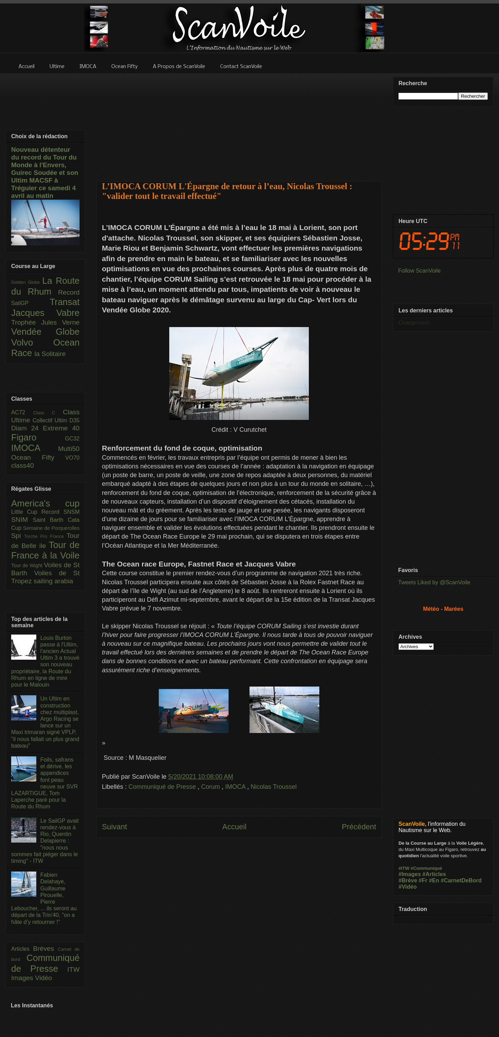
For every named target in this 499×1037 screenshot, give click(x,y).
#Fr (423, 880)
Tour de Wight (27, 565)
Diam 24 (27, 428)
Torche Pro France (45, 536)
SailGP (30, 303)
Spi (17, 535)
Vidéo (43, 978)
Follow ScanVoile (419, 271)
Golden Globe (26, 282)
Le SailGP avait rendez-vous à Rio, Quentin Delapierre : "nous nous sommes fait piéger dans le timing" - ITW (45, 841)
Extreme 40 (61, 428)
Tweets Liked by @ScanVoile (434, 582)
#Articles (434, 874)
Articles (22, 949)
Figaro (38, 437)
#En (434, 880)
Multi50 (69, 448)
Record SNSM (61, 512)
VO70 (72, 458)
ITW (73, 969)
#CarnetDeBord (461, 880)
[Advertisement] (239, 122)
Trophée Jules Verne (45, 322)
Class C (48, 412)
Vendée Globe (45, 331)
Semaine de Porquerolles (51, 528)
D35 (74, 420)
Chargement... (416, 323)
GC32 (72, 439)
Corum (211, 786)
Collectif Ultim (50, 420)
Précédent (359, 826)
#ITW (404, 868)
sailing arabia (53, 581)
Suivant (114, 826)
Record (69, 292)
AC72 (22, 412)
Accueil (234, 826)
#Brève (408, 880)
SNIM (22, 519)
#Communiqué (426, 868)
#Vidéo (408, 887)
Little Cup (26, 512)
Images (23, 978)
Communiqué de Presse (163, 786)
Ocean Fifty (38, 457)
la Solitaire (50, 353)
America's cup (45, 503)
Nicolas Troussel (274, 786)
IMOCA (236, 786)
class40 (22, 465)
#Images (410, 874)
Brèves (45, 948)
